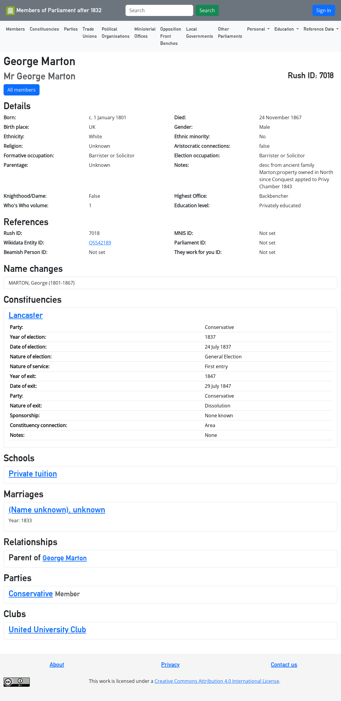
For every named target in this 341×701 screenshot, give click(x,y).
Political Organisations (116, 32)
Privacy (170, 664)
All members (21, 90)
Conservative (31, 593)
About (57, 664)
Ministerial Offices (144, 32)
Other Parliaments (230, 32)
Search (207, 10)
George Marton (65, 557)
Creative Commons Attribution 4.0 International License (217, 681)
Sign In (323, 10)
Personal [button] (256, 29)
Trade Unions (90, 32)
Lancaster (26, 315)
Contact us (284, 664)
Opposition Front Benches (170, 36)
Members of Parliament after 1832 (54, 10)
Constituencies (44, 29)
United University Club (47, 629)
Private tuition (33, 473)
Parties (71, 29)
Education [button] (284, 29)
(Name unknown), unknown (57, 509)
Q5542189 (100, 242)
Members (15, 29)
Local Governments (199, 32)
